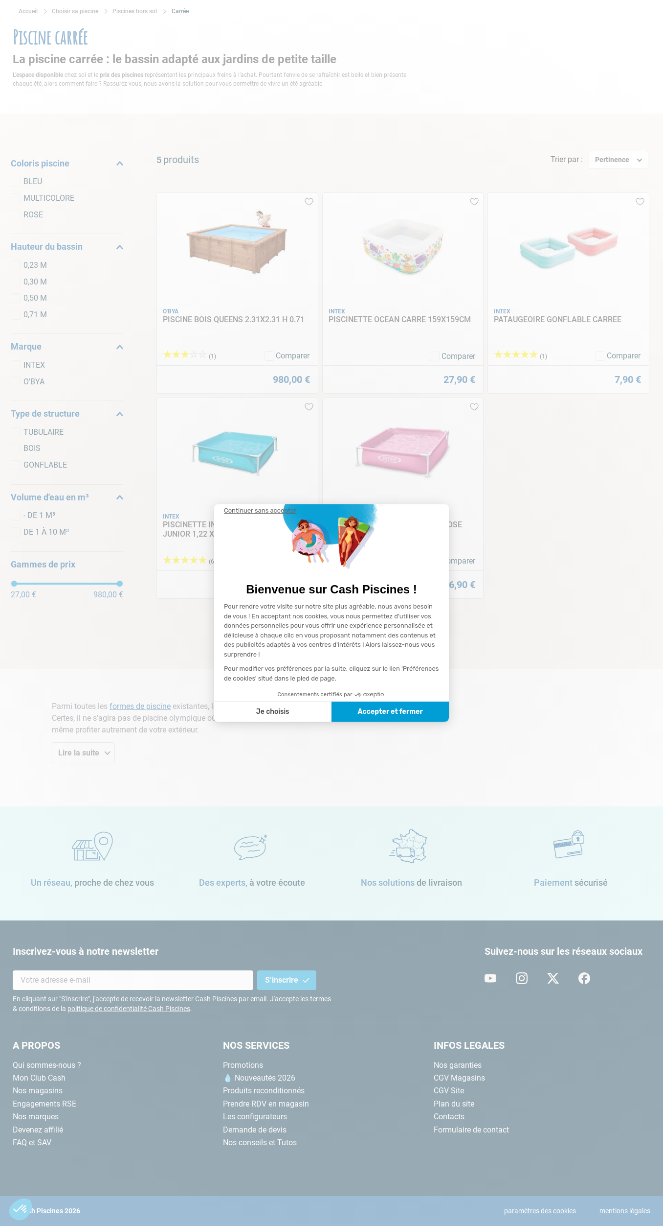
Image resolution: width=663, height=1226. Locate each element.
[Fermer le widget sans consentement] (260, 511)
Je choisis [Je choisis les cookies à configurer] (272, 711)
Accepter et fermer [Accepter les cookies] (389, 711)
